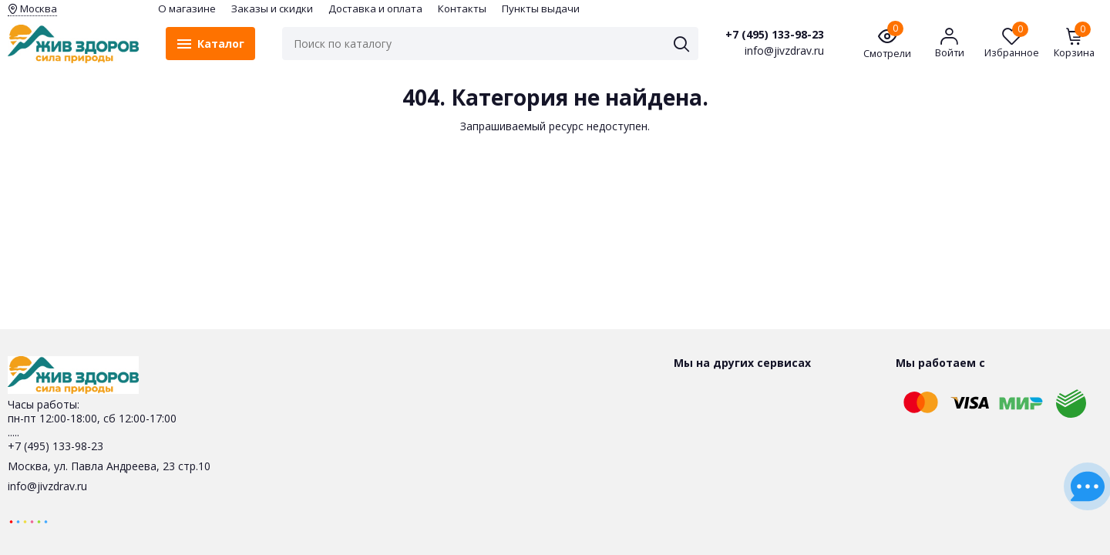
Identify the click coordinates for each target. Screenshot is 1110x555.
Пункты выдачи (541, 8)
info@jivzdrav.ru (47, 486)
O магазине (187, 8)
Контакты (462, 8)
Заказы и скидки (272, 8)
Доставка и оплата (375, 8)
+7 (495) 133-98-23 (774, 35)
